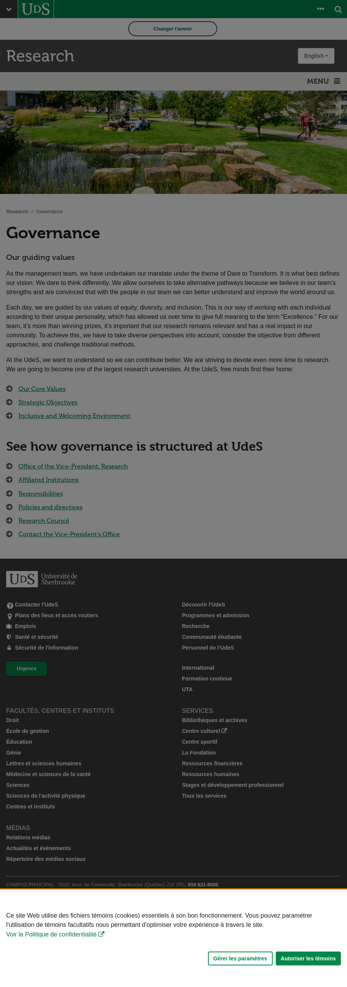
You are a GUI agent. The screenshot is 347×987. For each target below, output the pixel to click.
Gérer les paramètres (240, 958)
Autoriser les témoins (308, 958)
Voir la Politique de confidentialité (51, 934)
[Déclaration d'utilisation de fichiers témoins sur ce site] (173, 938)
